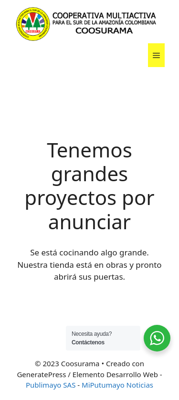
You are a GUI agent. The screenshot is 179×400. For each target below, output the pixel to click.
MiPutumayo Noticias (117, 385)
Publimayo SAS (50, 385)
